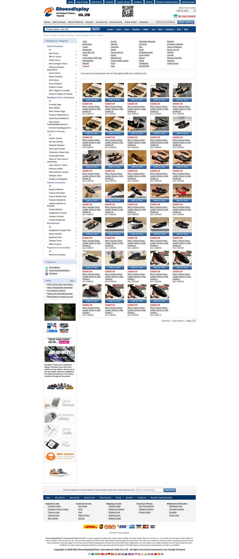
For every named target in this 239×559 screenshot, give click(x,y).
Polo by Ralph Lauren (119, 61)
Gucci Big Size (89, 52)
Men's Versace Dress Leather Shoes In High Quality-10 (182, 243)
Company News (54, 506)
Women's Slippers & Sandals (60, 94)
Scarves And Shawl (57, 193)
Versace (100, 35)
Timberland (143, 63)
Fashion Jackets (55, 138)
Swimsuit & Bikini (56, 169)
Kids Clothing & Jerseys (58, 172)
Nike (186, 29)
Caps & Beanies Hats (57, 196)
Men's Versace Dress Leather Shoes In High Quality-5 (182, 276)
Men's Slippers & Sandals (59, 90)
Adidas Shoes (54, 60)
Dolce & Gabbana (174, 47)
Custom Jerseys (123, 2)
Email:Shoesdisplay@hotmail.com (63, 270)
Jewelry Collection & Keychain (56, 204)
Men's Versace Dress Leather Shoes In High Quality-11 (159, 243)
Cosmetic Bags (55, 105)
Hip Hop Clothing (56, 142)
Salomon (170, 61)
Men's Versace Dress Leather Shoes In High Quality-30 (182, 109)
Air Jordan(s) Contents (56, 290)
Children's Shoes (56, 87)
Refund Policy (83, 515)
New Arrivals (59, 22)
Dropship (109, 2)
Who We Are (97, 2)
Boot (160, 29)
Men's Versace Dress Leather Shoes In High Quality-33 (114, 109)
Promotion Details (176, 509)
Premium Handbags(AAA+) (60, 128)
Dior (140, 47)
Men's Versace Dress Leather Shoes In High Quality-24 (91, 176)
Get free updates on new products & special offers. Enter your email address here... (119, 490)
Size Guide (82, 506)
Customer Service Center (58, 509)
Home (70, 2)
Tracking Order (115, 506)
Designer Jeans (55, 176)
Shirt (179, 29)
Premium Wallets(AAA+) (59, 115)
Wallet (146, 29)
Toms (113, 63)
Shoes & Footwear (67, 35)
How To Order (82, 2)
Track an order (54, 512)
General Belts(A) (55, 209)
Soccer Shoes (54, 73)
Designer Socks (55, 241)
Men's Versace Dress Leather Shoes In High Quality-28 (114, 142)
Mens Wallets (54, 108)
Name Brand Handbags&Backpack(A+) (57, 123)
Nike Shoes (53, 53)
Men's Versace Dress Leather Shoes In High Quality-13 (114, 243)
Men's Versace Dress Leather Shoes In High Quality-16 (159, 209)
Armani (114, 41)
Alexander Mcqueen (147, 41)
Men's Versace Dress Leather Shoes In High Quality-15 (182, 209)
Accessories (116, 22)
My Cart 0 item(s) (187, 16)
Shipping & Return (146, 509)
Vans (113, 66)
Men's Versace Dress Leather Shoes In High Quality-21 (159, 176)
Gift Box (81, 518)
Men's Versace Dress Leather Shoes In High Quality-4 (91, 310)
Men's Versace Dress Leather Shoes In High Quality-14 (91, 243)
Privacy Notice (145, 512)
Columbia (115, 47)
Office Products (55, 244)
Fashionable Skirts (56, 156)
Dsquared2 (87, 50)
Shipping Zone (114, 515)
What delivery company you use (60, 297)
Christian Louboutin (175, 44)
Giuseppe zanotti (146, 52)
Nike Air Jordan (55, 57)
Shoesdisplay (54, 267)
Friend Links (174, 515)
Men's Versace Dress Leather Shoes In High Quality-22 (137, 176)
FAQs (80, 509)
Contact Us (101, 22)
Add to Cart (92, 100)
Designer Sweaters (56, 145)
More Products (75, 22)
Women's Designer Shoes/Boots (55, 68)
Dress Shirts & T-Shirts (58, 165)
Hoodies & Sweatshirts (58, 179)
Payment (144, 22)
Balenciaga (87, 44)
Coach (85, 47)
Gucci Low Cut (173, 50)
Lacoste (170, 55)
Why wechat (53, 518)
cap (153, 29)
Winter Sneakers (55, 77)
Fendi (141, 50)
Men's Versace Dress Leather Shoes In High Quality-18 (114, 209)
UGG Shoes (54, 80)
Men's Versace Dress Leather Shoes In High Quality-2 (137, 310)
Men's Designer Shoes (86, 35)
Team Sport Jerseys (57, 149)
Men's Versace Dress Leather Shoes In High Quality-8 (114, 276)
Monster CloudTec (174, 58)
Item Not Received (146, 506)
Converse (143, 44)
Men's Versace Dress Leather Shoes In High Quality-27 (137, 142)
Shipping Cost (114, 512)
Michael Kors (116, 58)
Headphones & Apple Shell (60, 230)
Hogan (113, 55)
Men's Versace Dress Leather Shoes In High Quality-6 (159, 276)
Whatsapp (53, 273)
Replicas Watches (56, 189)
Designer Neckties (56, 216)
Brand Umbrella (55, 234)
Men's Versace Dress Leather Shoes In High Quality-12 (137, 243)
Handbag (136, 29)
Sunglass (170, 29)
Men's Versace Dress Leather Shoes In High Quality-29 (91, 142)
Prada (141, 61)
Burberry (170, 41)
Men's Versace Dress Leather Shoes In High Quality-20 (182, 176)
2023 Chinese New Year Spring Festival (63, 284)
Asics (118, 29)
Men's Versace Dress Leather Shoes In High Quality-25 (182, 142)
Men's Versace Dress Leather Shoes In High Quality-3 (114, 310)
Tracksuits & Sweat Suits (59, 152)
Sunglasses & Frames (58, 213)
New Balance (88, 61)
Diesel (113, 50)
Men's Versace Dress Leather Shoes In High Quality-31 (159, 109)
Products (53, 35)
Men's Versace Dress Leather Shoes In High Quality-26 (159, 142)
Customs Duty (89, 497)
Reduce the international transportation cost (64, 294)
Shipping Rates (115, 518)
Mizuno (142, 58)
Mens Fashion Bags (57, 111)
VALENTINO (144, 66)
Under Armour (173, 63)
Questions (138, 2)
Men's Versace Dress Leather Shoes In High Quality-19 (91, 209)
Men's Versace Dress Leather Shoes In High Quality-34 (91, 109)
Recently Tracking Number (167, 2)
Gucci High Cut (117, 52)
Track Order (131, 22)
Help (80, 512)
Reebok (86, 63)
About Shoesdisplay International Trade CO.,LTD (67, 287)
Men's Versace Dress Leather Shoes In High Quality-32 (137, 109)
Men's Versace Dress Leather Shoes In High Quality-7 (137, 276)
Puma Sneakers (55, 84)
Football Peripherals (57, 220)
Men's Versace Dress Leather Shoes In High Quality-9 (91, 276)
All (50, 50)
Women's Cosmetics (57, 255)
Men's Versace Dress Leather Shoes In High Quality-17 (137, 209)
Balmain (114, 44)
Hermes (170, 52)
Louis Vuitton (144, 55)
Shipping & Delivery (117, 509)
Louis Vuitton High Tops (92, 58)
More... (72, 281)
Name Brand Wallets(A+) (59, 118)
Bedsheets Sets (55, 237)
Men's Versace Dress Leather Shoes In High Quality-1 (159, 310)
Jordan (110, 29)
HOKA (85, 55)
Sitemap (149, 2)
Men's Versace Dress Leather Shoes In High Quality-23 (114, 176)
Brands (89, 22)
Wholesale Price (175, 506)
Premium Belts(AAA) (57, 200)
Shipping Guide (188, 2)
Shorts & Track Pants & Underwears (57, 160)
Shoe (127, 29)
